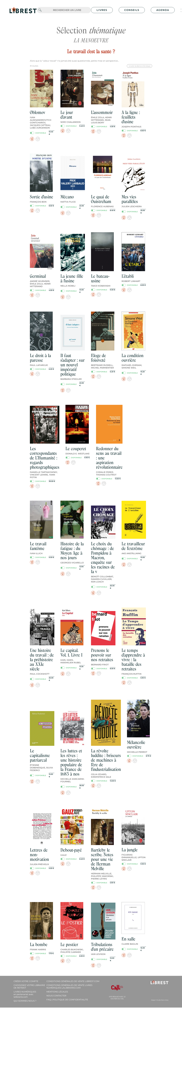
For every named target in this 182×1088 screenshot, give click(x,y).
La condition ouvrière (132, 358)
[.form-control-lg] (67, 10)
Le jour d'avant (66, 115)
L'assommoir (102, 112)
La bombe (38, 944)
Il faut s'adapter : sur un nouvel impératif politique (72, 365)
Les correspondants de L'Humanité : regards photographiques (44, 458)
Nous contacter (56, 995)
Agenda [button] (162, 10)
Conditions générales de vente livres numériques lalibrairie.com (69, 986)
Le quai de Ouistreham (101, 199)
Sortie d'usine (41, 196)
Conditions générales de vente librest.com (72, 981)
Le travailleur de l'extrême (133, 546)
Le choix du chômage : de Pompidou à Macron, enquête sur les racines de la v (103, 557)
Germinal (38, 276)
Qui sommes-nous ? (25, 1001)
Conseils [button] (131, 10)
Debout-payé (71, 850)
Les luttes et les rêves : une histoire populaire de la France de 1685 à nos (71, 762)
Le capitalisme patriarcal (40, 755)
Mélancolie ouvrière (136, 744)
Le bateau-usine (100, 278)
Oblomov (37, 112)
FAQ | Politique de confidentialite (67, 999)
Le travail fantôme (38, 546)
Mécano (67, 196)
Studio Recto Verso (162, 1000)
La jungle (130, 849)
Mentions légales (57, 991)
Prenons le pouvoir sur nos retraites (102, 655)
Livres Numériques (25, 994)
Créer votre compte (26, 981)
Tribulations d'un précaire (102, 947)
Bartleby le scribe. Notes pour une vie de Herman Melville (102, 859)
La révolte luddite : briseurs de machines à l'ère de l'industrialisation (106, 760)
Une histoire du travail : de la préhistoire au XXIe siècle (42, 659)
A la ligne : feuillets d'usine (131, 117)
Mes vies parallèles (130, 199)
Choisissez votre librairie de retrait (29, 986)
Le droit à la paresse (40, 358)
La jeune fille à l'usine (71, 278)
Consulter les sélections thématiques (139, 66)
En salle (128, 938)
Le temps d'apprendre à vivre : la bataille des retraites (133, 659)
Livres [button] (102, 10)
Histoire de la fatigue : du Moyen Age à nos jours (72, 550)
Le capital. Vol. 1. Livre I (71, 652)
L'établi (128, 276)
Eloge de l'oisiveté (98, 358)
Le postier (69, 944)
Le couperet (75, 448)
